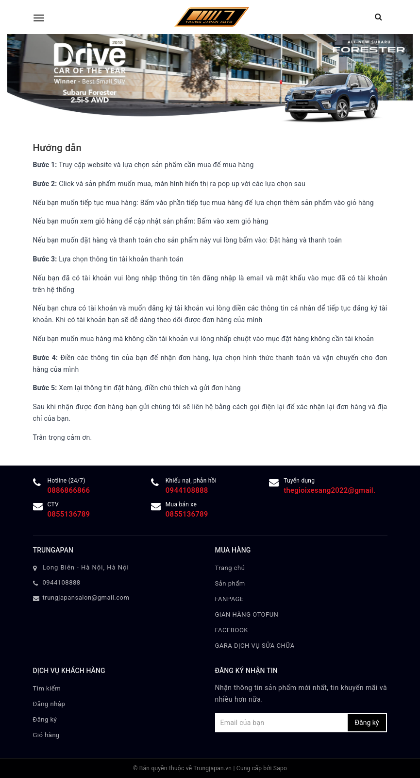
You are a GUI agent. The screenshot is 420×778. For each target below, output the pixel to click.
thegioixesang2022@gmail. (329, 490)
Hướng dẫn (57, 148)
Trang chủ (230, 567)
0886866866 (69, 490)
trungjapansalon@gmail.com (86, 597)
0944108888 (187, 490)
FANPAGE (229, 599)
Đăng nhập (49, 704)
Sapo (280, 768)
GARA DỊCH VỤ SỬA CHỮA (255, 645)
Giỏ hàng (46, 735)
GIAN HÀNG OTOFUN (247, 614)
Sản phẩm (230, 583)
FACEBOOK (232, 630)
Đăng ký (45, 719)
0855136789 (69, 514)
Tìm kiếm (47, 688)
